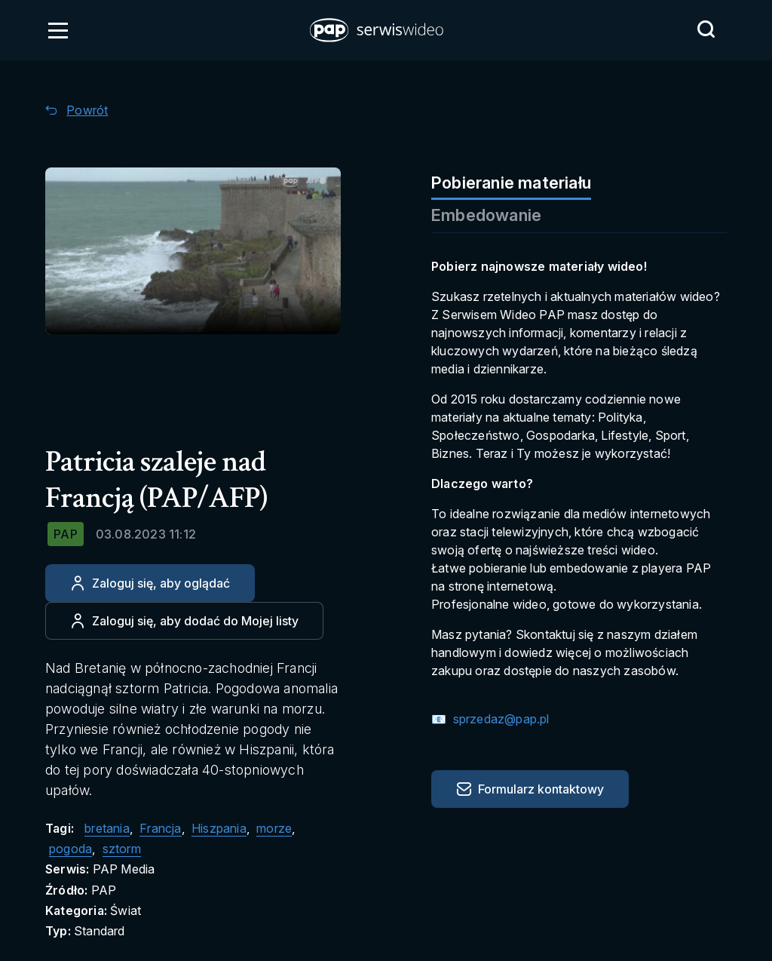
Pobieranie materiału (511, 182)
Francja (160, 828)
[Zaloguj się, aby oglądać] (150, 583)
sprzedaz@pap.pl (499, 718)
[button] (378, 30)
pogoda (70, 848)
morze (274, 828)
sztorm (122, 848)
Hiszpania (219, 828)
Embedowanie (486, 215)
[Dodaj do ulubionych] (184, 621)
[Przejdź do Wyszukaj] (706, 29)
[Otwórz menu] (58, 30)
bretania (107, 828)
